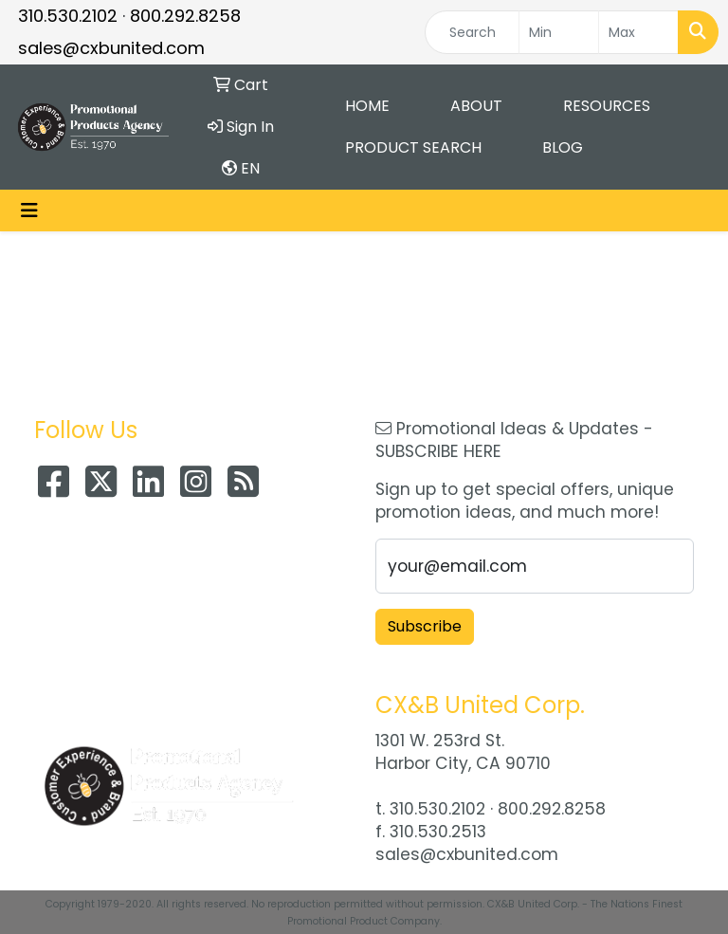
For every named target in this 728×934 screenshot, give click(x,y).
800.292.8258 (185, 15)
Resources (606, 106)
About (476, 106)
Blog (562, 147)
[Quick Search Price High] (638, 32)
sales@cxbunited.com (111, 48)
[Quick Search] (472, 32)
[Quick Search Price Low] (559, 32)
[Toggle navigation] (29, 210)
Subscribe (425, 626)
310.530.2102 (68, 15)
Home (367, 106)
